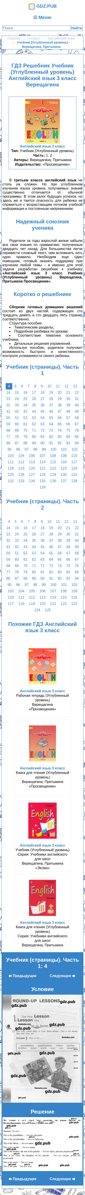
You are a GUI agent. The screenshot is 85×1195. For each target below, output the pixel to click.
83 (60, 437)
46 (51, 411)
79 (25, 437)
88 (25, 443)
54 (43, 418)
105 (32, 591)
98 (35, 449)
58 (77, 418)
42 (17, 411)
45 (43, 411)
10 (49, 386)
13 (75, 386)
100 (53, 449)
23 (8, 399)
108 (53, 456)
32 (8, 405)
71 (34, 430)
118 (11, 468)
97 (27, 449)
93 (68, 443)
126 (21, 475)
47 (60, 411)
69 (17, 430)
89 (34, 443)
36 (43, 405)
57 (68, 418)
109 (64, 456)
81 (43, 437)
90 (43, 443)
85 (77, 437)
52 (25, 418)
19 (51, 392)
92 (60, 443)
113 (32, 462)
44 (34, 411)
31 (77, 399)
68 (8, 430)
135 (42, 481)
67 (77, 424)
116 (64, 462)
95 (9, 449)
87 (17, 443)
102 (74, 449)
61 (25, 424)
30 (68, 399)
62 (34, 424)
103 (11, 456)
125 (11, 475)
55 (51, 418)
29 (60, 399)
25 (25, 399)
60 (17, 424)
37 (51, 405)
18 (43, 392)
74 (60, 430)
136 (53, 481)
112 (21, 462)
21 (68, 392)
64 (51, 424)
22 (77, 392)
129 (53, 475)
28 (51, 399)
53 (34, 418)
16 (25, 392)
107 (42, 456)
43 (25, 411)
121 (42, 468)
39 (68, 405)
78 (17, 437)
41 (8, 411)
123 (64, 468)
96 (18, 449)
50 (8, 418)
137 (64, 481)
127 (32, 475)
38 (60, 405)
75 (68, 430)
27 (43, 399)
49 (77, 411)
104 (21, 456)
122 (53, 468)
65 (60, 424)
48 (68, 411)
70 (25, 430)
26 (34, 399)
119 (21, 468)
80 (34, 437)
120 (32, 468)
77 (8, 437)
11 (58, 386)
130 (64, 475)
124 (74, 468)
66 (68, 424)
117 (74, 462)
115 (53, 462)
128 (42, 475)
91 (51, 443)
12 (66, 386)
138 (74, 481)
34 (25, 405)
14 (8, 392)
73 (51, 430)
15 (17, 392)
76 (77, 430)
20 (60, 392)
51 (17, 418)
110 (74, 456)
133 (21, 481)
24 (17, 399)
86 (8, 443)
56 (60, 418)
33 (17, 405)
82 (51, 437)
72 (43, 430)
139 (42, 487)
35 (34, 405)
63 (43, 424)
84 (68, 437)
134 (32, 481)
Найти (76, 28)
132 (11, 481)
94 (77, 443)
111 (11, 462)
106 (32, 456)
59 (8, 424)
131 (74, 475)
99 (44, 449)
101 (64, 449)
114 (42, 462)
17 (34, 392)
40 (77, 405)
